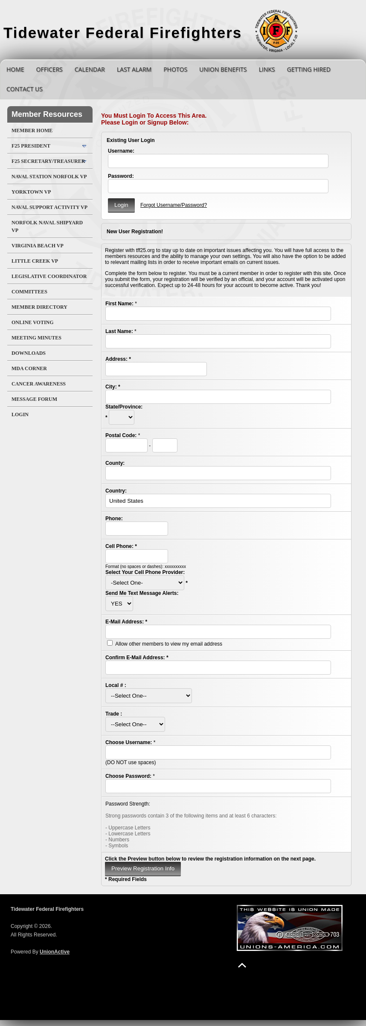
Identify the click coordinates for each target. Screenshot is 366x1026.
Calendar (90, 69)
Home (15, 69)
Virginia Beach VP (38, 246)
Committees (29, 292)
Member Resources (47, 114)
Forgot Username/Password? (173, 205)
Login (20, 414)
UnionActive (55, 952)
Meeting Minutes (36, 338)
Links (267, 69)
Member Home (32, 130)
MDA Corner (29, 368)
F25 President (31, 146)
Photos (175, 69)
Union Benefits (223, 69)
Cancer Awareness (39, 384)
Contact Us (24, 89)
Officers (49, 69)
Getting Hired (309, 69)
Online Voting (33, 322)
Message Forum (34, 399)
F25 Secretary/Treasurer (48, 161)
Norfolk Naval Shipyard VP (47, 226)
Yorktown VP (31, 192)
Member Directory (39, 307)
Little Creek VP (35, 261)
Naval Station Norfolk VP (49, 177)
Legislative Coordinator (49, 276)
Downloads (29, 353)
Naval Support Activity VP (49, 207)
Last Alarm (134, 69)
